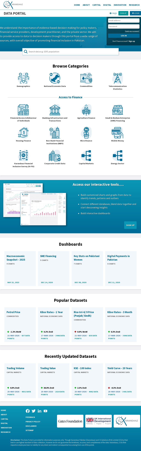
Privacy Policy (33, 421)
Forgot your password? (132, 31)
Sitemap (30, 430)
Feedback (30, 417)
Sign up (123, 13)
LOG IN (124, 35)
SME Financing (48, 256)
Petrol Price (13, 312)
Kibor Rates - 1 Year (51, 312)
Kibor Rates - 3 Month (119, 312)
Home (77, 4)
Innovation (120, 4)
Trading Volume (15, 368)
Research (134, 4)
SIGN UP (130, 225)
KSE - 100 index (82, 368)
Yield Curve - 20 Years (119, 368)
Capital (96, 4)
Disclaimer (31, 426)
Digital (107, 4)
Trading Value (48, 368)
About (86, 4)
